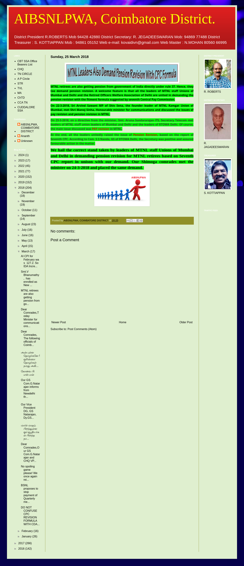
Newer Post (58, 322)
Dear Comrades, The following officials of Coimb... (30, 338)
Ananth (25, 136)
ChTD (21, 97)
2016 (21, 548)
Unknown (27, 140)
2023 (21, 160)
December (28, 192)
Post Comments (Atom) (82, 329)
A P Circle (23, 78)
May (25, 240)
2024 (21, 155)
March (26, 251)
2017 (21, 543)
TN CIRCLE (24, 73)
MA (19, 92)
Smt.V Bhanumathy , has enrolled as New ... (30, 278)
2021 (21, 171)
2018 (21, 187)
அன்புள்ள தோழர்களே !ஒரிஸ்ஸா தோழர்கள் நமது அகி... (30, 359)
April (25, 246)
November (28, 201)
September (28, 215)
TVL (19, 88)
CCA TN (22, 102)
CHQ (20, 69)
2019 (21, 182)
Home (122, 322)
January (27, 536)
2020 (21, 176)
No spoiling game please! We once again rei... (29, 473)
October (27, 210)
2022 (21, 165)
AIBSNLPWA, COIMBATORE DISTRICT (30, 128)
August (26, 224)
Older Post (186, 322)
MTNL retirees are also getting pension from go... (30, 297)
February (27, 531)
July (24, 229)
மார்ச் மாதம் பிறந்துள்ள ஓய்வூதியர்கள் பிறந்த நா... (30, 432)
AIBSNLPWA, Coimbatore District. (114, 18)
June (25, 235)
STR (20, 83)
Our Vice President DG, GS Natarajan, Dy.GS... (29, 411)
